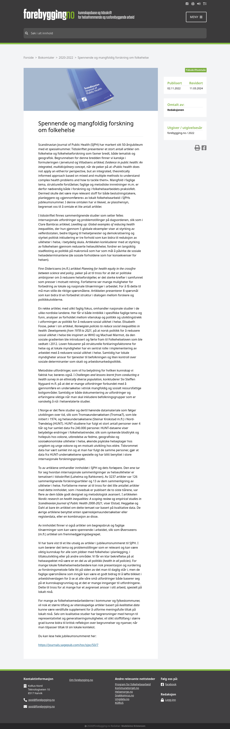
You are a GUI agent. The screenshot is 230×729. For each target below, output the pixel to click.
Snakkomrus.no (124, 695)
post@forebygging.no (41, 700)
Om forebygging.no (81, 680)
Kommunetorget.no (127, 688)
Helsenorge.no (124, 691)
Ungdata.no (122, 699)
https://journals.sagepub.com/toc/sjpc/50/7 (68, 645)
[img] (197, 148)
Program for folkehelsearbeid (133, 684)
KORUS (119, 702)
